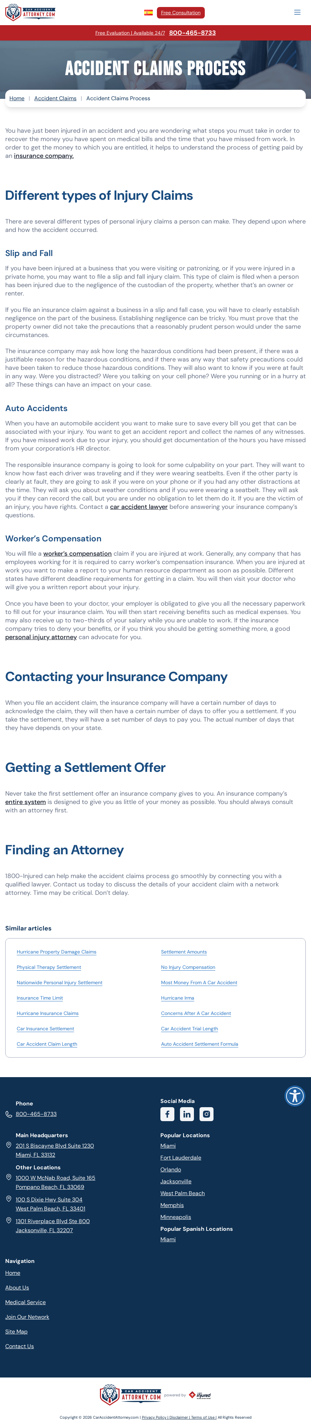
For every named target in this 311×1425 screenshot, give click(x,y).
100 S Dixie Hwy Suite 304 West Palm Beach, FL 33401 (45, 1203)
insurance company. (44, 156)
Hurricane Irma (177, 998)
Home (16, 98)
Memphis (172, 1205)
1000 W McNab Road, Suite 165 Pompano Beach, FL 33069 (50, 1182)
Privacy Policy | (155, 1417)
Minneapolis (175, 1217)
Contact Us (19, 1346)
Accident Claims (55, 98)
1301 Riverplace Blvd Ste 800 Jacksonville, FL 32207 (47, 1225)
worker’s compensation (77, 553)
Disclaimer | (180, 1417)
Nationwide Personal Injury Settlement (59, 982)
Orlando (170, 1169)
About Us (17, 1287)
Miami (168, 1145)
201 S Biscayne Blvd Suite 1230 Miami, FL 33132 (49, 1150)
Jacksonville (175, 1181)
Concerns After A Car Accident (196, 1013)
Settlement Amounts (184, 952)
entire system (25, 802)
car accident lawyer (139, 507)
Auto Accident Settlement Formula (199, 1044)
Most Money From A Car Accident (199, 982)
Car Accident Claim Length (47, 1044)
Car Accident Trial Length (189, 1028)
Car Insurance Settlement (45, 1028)
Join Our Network (27, 1317)
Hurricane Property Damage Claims (56, 952)
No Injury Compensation (188, 967)
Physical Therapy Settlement (49, 967)
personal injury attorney (41, 637)
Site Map (16, 1331)
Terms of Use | (204, 1417)
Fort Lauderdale (180, 1157)
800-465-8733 (31, 1114)
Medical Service (25, 1302)
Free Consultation (181, 12)
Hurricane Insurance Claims (48, 1013)
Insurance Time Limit (40, 998)
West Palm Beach (182, 1193)
